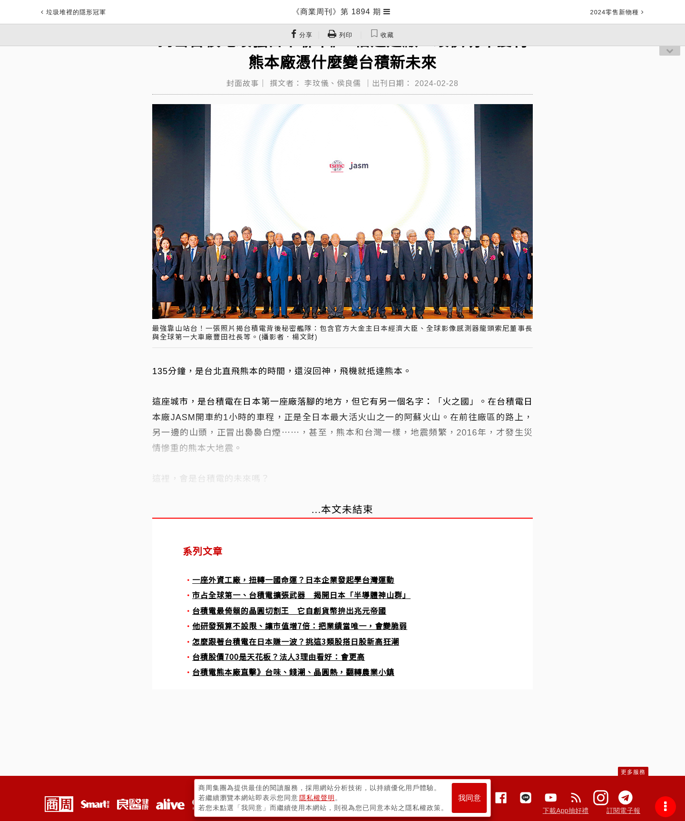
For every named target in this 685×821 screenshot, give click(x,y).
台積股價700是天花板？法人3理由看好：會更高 (278, 656)
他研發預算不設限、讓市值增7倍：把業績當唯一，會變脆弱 (299, 625)
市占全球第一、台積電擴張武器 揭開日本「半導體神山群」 (301, 594)
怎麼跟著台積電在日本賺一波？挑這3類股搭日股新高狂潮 (295, 641)
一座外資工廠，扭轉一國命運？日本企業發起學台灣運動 (293, 579)
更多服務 (633, 772)
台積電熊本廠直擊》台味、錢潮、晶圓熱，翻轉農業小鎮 (293, 671)
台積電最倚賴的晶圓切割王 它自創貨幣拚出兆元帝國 (289, 610)
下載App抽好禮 (566, 810)
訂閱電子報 (623, 810)
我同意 (469, 798)
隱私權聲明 (317, 798)
